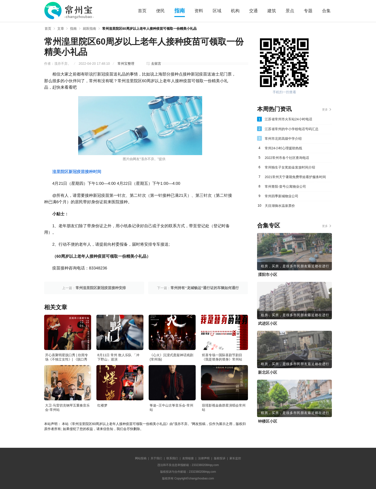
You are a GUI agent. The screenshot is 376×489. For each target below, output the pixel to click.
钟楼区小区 (267, 421)
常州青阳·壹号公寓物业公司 (285, 186)
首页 (142, 10)
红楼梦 (102, 405)
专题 (308, 10)
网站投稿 (141, 458)
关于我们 (156, 458)
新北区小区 (267, 372)
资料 (198, 10)
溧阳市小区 (267, 275)
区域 (217, 10)
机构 (235, 10)
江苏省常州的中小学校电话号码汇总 (291, 129)
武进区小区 (267, 323)
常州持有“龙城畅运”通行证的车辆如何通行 (204, 288)
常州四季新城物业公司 (281, 196)
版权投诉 (219, 458)
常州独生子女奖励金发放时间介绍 (290, 167)
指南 (179, 11)
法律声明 (204, 458)
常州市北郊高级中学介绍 (283, 138)
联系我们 (172, 458)
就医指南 (89, 28)
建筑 (271, 10)
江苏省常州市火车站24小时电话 (288, 119)
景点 (290, 10)
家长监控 (235, 458)
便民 (160, 10)
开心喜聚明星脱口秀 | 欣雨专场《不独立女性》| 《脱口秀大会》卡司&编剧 (66, 359)
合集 (326, 10)
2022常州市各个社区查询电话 (287, 158)
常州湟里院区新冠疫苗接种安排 (101, 288)
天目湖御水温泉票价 (280, 206)
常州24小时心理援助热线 (283, 148)
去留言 (156, 63)
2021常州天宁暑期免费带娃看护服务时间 (295, 177)
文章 (60, 28)
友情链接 (188, 458)
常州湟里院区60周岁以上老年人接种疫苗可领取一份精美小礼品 (149, 28)
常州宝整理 (126, 63)
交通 (253, 10)
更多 (325, 109)
